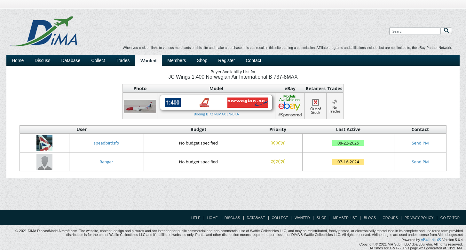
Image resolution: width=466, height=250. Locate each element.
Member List (345, 218)
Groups (390, 218)
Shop (202, 60)
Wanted (148, 60)
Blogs (370, 218)
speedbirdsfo (106, 143)
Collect (98, 60)
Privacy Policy (419, 218)
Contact (253, 60)
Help (196, 218)
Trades (123, 60)
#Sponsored (290, 106)
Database (70, 60)
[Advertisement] (233, 195)
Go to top (450, 218)
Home (18, 60)
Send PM (420, 143)
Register (226, 60)
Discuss (42, 60)
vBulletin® (431, 239)
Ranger (106, 162)
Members (176, 60)
